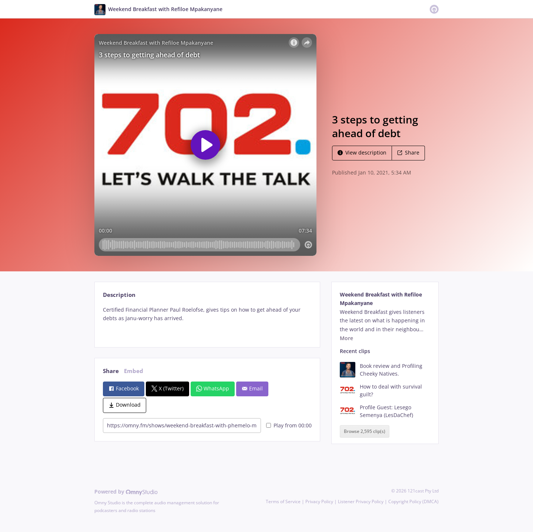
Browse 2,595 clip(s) (364, 431)
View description (362, 152)
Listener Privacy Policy (360, 501)
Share (408, 152)
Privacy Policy (319, 501)
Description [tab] (119, 295)
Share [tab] (111, 371)
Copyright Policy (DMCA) (413, 501)
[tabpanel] (207, 320)
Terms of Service (283, 501)
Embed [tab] (133, 371)
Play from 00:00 (289, 425)
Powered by (126, 491)
